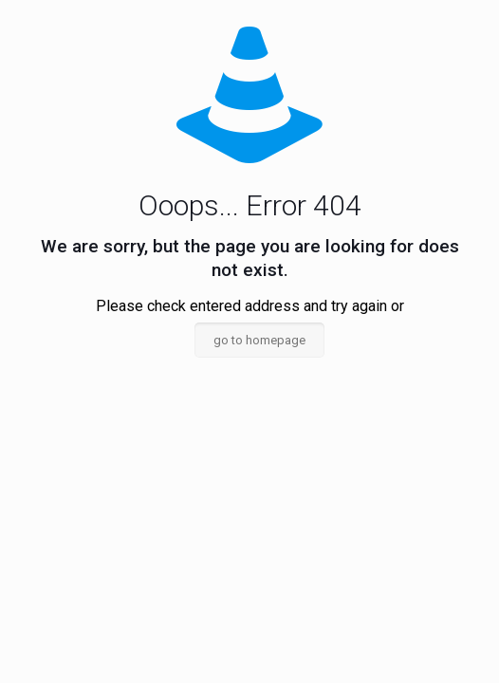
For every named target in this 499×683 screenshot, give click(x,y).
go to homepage (259, 340)
